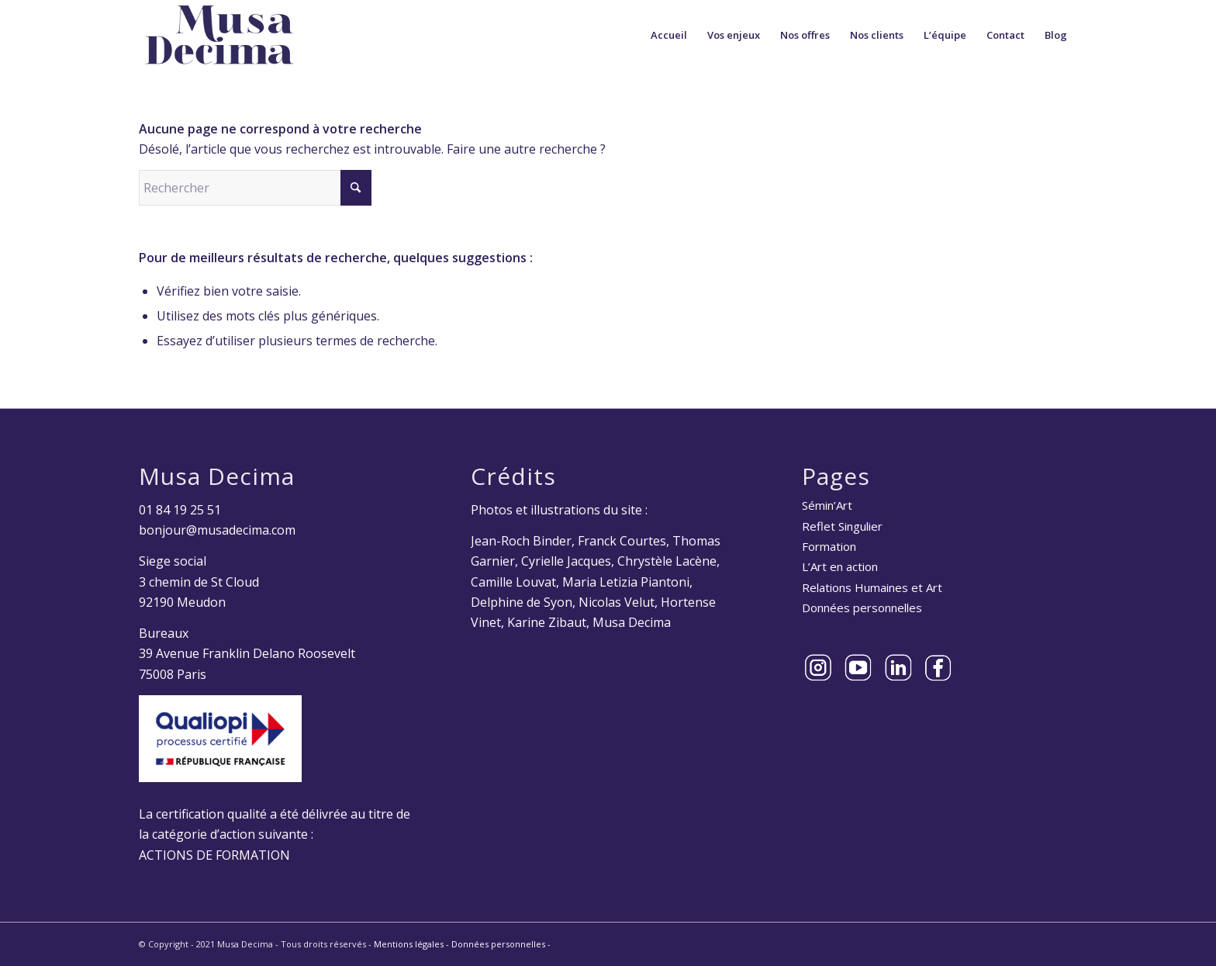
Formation (829, 546)
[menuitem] (669, 35)
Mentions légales (409, 944)
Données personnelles (862, 607)
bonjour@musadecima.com (217, 529)
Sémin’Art (827, 505)
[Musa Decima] (219, 35)
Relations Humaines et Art (872, 587)
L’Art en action (840, 566)
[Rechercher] (255, 188)
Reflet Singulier (842, 526)
